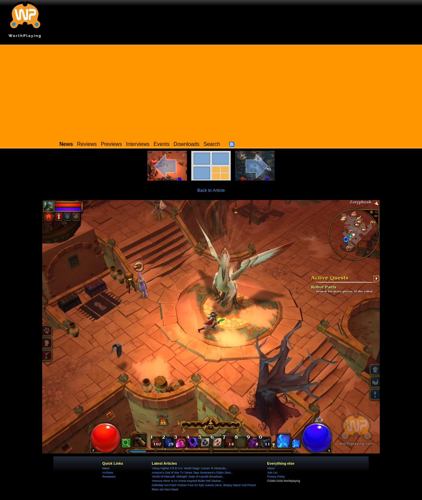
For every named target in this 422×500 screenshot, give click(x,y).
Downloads (186, 144)
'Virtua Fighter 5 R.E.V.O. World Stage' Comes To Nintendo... (190, 468)
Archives (107, 472)
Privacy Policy (276, 476)
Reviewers (108, 476)
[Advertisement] (211, 91)
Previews (111, 144)
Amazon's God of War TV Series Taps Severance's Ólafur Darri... (192, 472)
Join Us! (272, 472)
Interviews (137, 144)
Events (161, 144)
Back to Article (211, 190)
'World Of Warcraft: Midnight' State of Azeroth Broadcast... (188, 476)
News (105, 468)
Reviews (87, 144)
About (270, 468)
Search (211, 144)
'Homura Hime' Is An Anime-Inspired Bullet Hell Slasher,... (188, 481)
